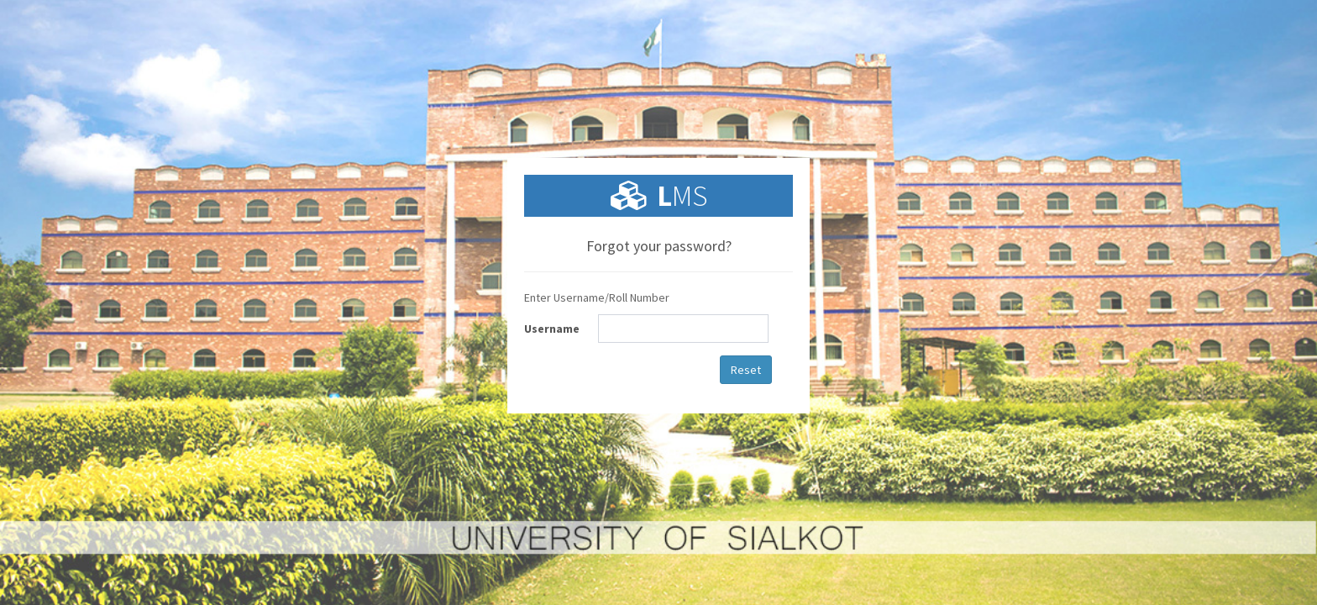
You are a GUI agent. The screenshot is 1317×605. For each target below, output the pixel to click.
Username (552, 328)
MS (682, 195)
